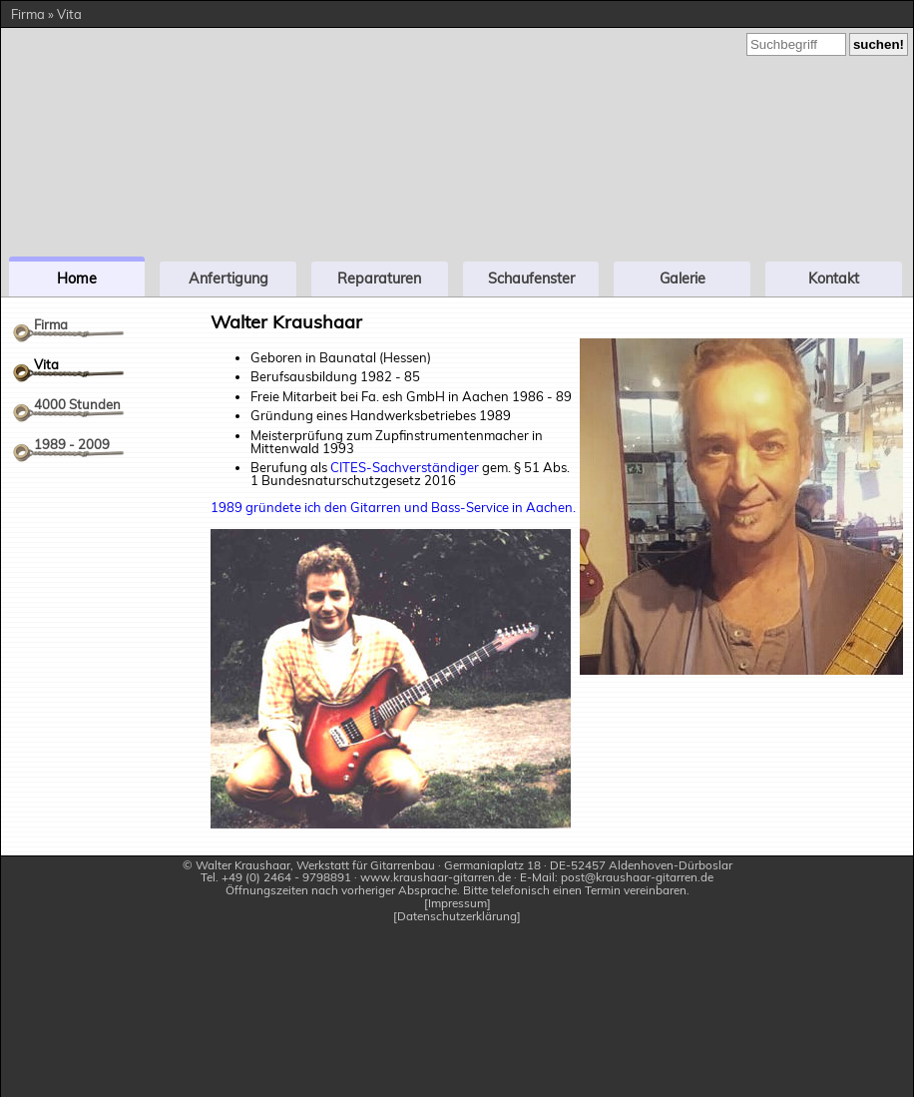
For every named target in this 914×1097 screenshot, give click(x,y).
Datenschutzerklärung (457, 916)
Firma (51, 324)
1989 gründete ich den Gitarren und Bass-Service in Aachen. (393, 507)
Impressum (457, 903)
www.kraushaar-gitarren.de (435, 876)
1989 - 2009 (72, 444)
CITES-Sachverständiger (404, 467)
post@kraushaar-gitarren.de (637, 876)
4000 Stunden (77, 404)
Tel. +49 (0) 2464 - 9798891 (276, 876)
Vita (46, 364)
